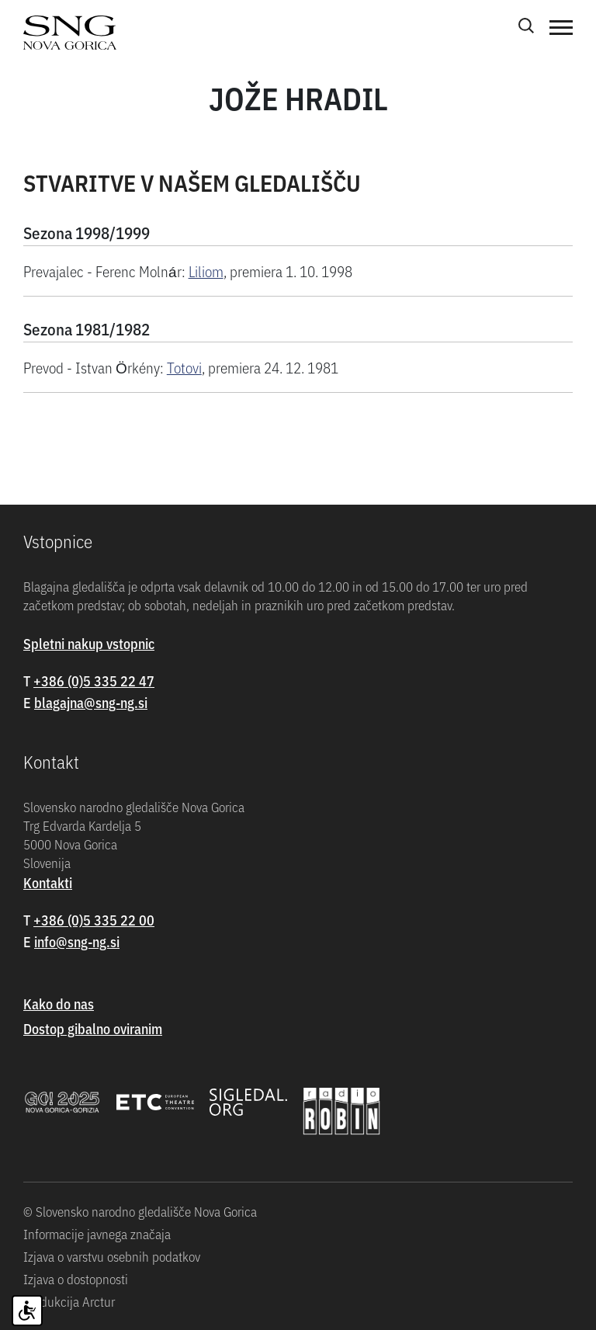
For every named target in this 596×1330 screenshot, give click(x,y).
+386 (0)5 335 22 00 (93, 919)
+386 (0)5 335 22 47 (93, 680)
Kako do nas (58, 1003)
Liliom (206, 270)
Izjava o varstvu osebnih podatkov (111, 1256)
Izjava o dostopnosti (75, 1278)
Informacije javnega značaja (97, 1233)
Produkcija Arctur (69, 1301)
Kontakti (47, 882)
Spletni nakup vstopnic (88, 643)
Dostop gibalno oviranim (92, 1028)
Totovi (184, 366)
